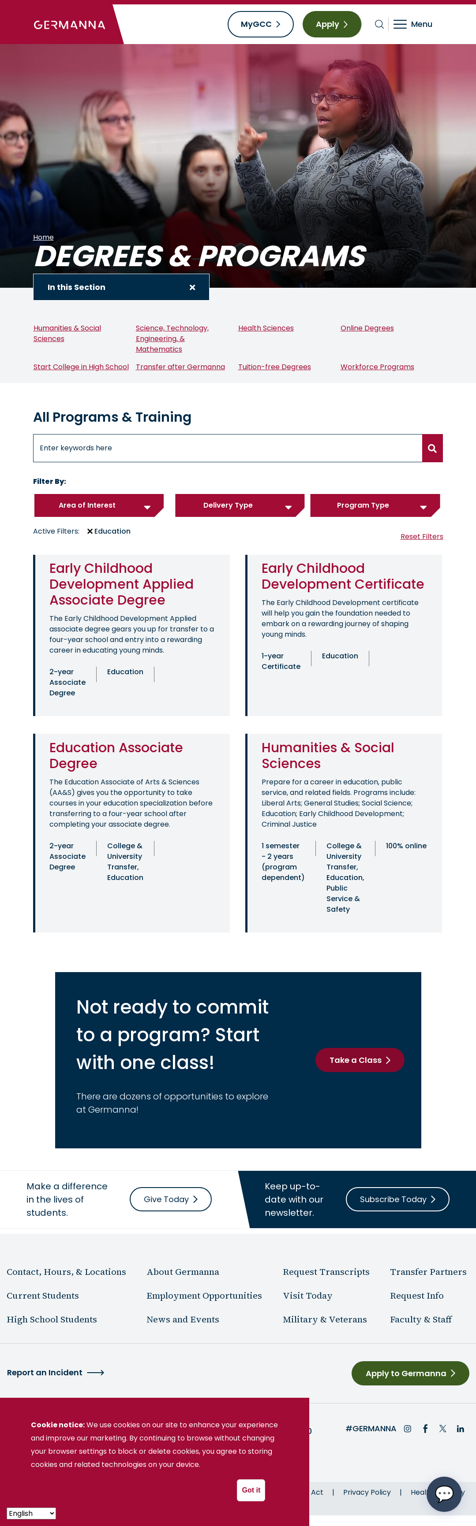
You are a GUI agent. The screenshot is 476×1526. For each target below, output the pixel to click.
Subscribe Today (393, 1199)
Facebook (425, 1428)
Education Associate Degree (116, 756)
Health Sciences (266, 328)
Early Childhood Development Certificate (343, 576)
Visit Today (308, 1295)
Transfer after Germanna (180, 367)
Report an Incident (44, 1372)
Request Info (417, 1295)
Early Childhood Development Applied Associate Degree (121, 584)
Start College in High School (81, 367)
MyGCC (256, 24)
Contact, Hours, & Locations (66, 1272)
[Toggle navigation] (419, 24)
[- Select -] (31, 1513)
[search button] (432, 448)
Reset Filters (422, 536)
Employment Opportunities (204, 1295)
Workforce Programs (377, 367)
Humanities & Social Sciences (328, 756)
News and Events (182, 1319)
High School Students (52, 1319)
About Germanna (182, 1272)
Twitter (443, 1428)
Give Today (166, 1199)
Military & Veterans (325, 1319)
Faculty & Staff (421, 1319)
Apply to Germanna (406, 1373)
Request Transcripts (326, 1272)
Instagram (407, 1428)
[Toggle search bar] (380, 24)
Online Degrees (367, 328)
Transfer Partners (428, 1272)
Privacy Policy (367, 1492)
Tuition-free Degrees (274, 367)
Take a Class (356, 1060)
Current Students (43, 1295)
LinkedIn (460, 1428)
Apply (327, 24)
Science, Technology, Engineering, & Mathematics (172, 338)
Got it (251, 1490)
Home (43, 237)
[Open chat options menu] (444, 1494)
